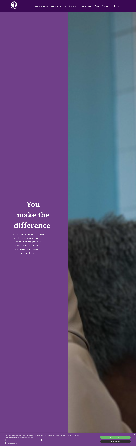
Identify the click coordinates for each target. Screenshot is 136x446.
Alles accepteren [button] (115, 437)
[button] (5, 440)
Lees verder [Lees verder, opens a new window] (31, 437)
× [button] (134, 434)
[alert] (68, 439)
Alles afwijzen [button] (115, 441)
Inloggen (118, 6)
